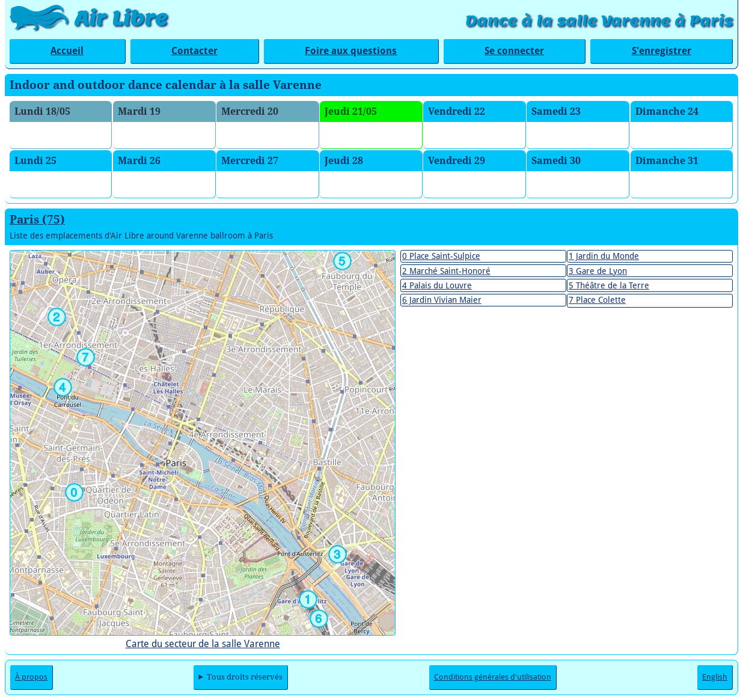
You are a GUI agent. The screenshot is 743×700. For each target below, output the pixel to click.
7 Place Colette (597, 300)
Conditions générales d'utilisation (492, 676)
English (714, 676)
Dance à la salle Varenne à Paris (599, 20)
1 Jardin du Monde (604, 256)
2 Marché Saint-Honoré (446, 271)
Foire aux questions (351, 50)
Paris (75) (37, 219)
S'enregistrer (661, 50)
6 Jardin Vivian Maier (442, 300)
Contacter (194, 50)
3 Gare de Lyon (598, 271)
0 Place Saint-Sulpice (441, 256)
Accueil (67, 50)
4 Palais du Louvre (437, 285)
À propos (31, 676)
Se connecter (514, 50)
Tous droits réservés (245, 676)
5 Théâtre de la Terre (609, 285)
